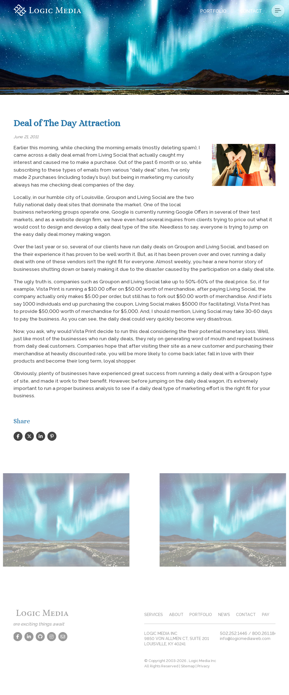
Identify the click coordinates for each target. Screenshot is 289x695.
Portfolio (213, 11)
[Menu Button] (278, 11)
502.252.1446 (246, 633)
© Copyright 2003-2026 (178, 661)
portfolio (213, 614)
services (166, 614)
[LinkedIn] (16, 636)
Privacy (216, 666)
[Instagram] (39, 636)
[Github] (27, 636)
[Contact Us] (50, 636)
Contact (251, 11)
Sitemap (200, 666)
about (188, 614)
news (236, 614)
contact (258, 614)
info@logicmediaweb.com (257, 638)
